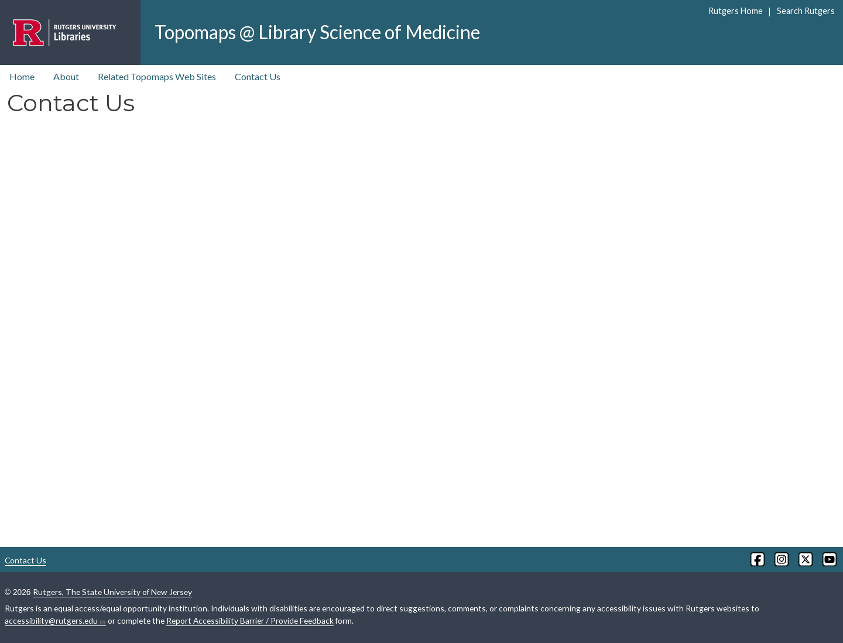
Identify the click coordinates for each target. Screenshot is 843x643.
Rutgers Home (735, 11)
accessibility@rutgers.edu (55, 621)
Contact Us (257, 76)
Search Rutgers (806, 11)
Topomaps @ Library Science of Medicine (317, 31)
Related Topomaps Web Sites (157, 76)
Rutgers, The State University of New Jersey (112, 592)
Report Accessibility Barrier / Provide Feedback (250, 620)
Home (22, 76)
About (66, 76)
